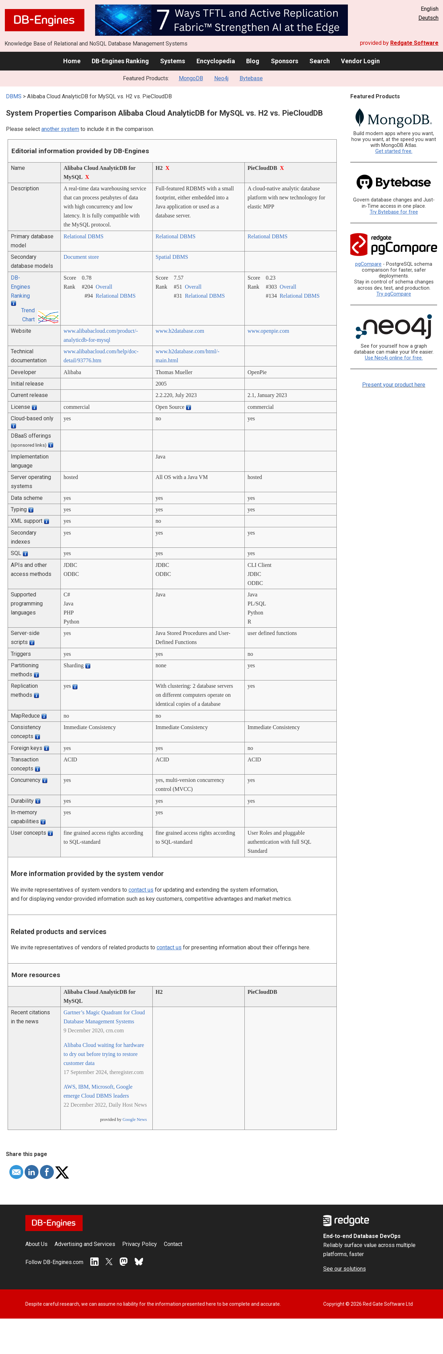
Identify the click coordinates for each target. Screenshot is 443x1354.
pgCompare (368, 264)
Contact (173, 1244)
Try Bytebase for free (394, 212)
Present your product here (393, 384)
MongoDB (191, 78)
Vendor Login (360, 61)
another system (60, 129)
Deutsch (428, 18)
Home (72, 61)
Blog (252, 61)
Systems (172, 61)
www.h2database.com (180, 331)
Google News (135, 1119)
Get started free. (393, 151)
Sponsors (284, 61)
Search (319, 61)
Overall (103, 287)
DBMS (14, 96)
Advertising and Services (85, 1244)
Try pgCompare (393, 294)
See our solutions (344, 1268)
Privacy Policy (139, 1244)
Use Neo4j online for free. (394, 358)
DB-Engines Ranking (120, 61)
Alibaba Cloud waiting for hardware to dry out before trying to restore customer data (104, 1054)
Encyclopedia (216, 61)
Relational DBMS (83, 236)
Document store (81, 257)
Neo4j (221, 78)
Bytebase (251, 78)
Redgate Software (414, 43)
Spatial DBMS (172, 257)
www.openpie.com (268, 331)
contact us (140, 889)
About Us (36, 1244)
